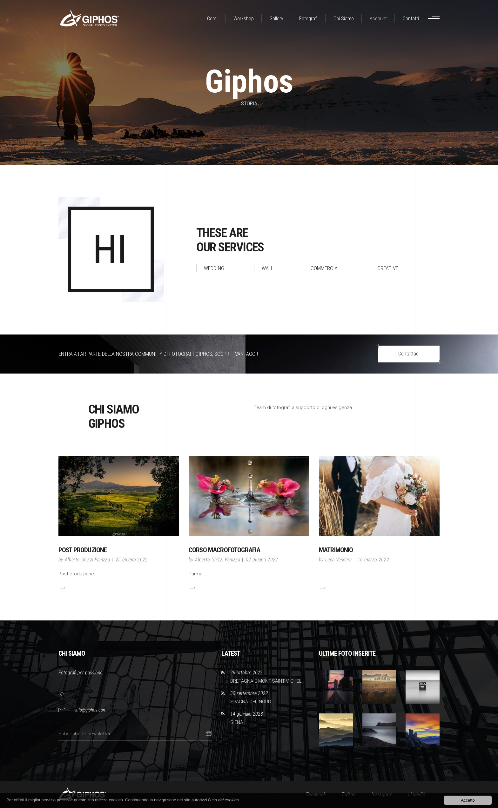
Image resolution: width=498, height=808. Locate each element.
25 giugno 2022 (132, 560)
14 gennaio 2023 (246, 714)
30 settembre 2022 (249, 693)
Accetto (467, 800)
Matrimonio (336, 550)
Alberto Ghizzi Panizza (87, 560)
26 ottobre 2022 (246, 673)
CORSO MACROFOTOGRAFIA (224, 550)
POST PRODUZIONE (82, 550)
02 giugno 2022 (262, 560)
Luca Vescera (338, 560)
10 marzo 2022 (373, 560)
